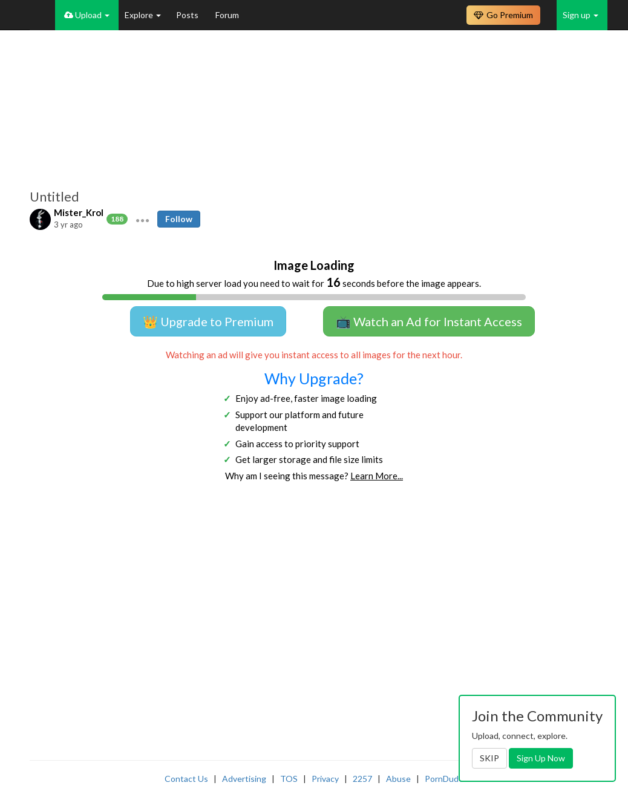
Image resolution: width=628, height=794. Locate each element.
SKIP (489, 758)
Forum (227, 15)
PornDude (444, 778)
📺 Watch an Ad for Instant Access (429, 321)
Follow (178, 219)
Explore (143, 15)
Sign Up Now (541, 758)
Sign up (580, 15)
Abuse (398, 778)
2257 (362, 778)
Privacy (325, 778)
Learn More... (376, 475)
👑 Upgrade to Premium (208, 321)
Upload (87, 15)
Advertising (244, 778)
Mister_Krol (78, 212)
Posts (188, 15)
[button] (142, 219)
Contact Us (186, 778)
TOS (289, 778)
